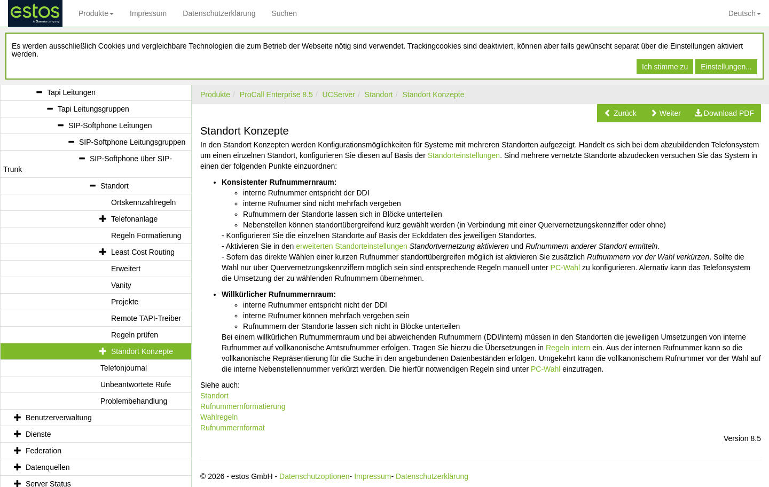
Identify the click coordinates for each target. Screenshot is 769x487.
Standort (379, 94)
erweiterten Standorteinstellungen (351, 246)
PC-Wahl (565, 267)
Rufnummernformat (232, 427)
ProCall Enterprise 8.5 (276, 94)
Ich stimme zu (665, 66)
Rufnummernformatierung (243, 406)
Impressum (148, 13)
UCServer (339, 94)
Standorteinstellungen (464, 155)
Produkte (96, 13)
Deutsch (744, 13)
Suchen (283, 13)
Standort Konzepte (434, 94)
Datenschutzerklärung (219, 13)
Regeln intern (568, 347)
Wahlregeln (219, 417)
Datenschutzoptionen (314, 476)
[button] (620, 113)
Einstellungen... (726, 66)
